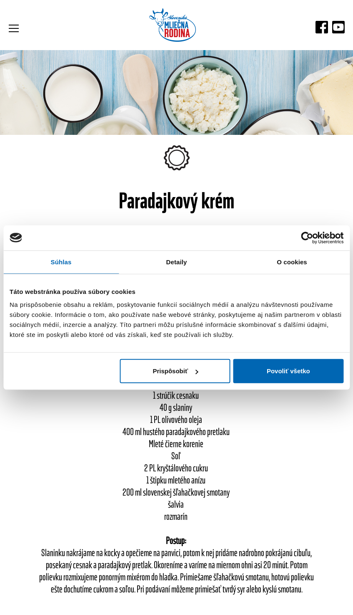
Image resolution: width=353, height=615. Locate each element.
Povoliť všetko (288, 371)
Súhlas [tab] (61, 261)
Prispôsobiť (175, 371)
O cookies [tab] (292, 261)
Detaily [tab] (176, 261)
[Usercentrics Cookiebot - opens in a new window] (306, 237)
